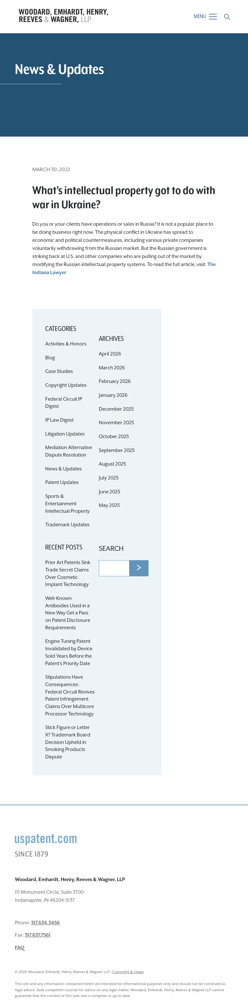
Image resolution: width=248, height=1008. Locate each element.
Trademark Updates (67, 525)
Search (111, 549)
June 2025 (109, 492)
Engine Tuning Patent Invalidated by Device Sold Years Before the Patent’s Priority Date (68, 652)
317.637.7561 (37, 935)
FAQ (19, 948)
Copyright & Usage (128, 972)
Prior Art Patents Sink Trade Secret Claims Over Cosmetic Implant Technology (67, 573)
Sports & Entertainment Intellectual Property (67, 504)
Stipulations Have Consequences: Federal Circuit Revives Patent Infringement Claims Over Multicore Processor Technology (70, 695)
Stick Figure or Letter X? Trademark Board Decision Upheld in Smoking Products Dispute (67, 742)
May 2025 (109, 505)
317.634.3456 (45, 923)
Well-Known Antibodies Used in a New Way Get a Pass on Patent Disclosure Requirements (67, 613)
